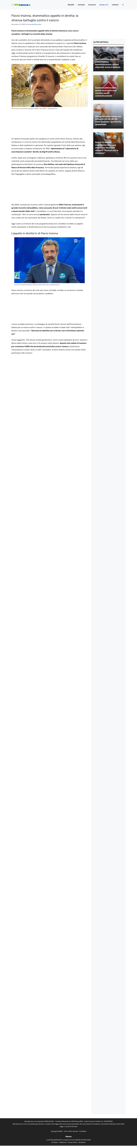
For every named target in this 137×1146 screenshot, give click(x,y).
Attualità (71, 5)
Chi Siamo (54, 1142)
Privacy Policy (72, 1142)
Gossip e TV (104, 5)
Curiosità (81, 5)
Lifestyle (115, 5)
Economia (92, 5)
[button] (123, 5)
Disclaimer (82, 1142)
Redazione (62, 1142)
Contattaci (82, 1131)
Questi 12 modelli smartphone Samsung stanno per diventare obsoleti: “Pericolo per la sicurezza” (106, 147)
